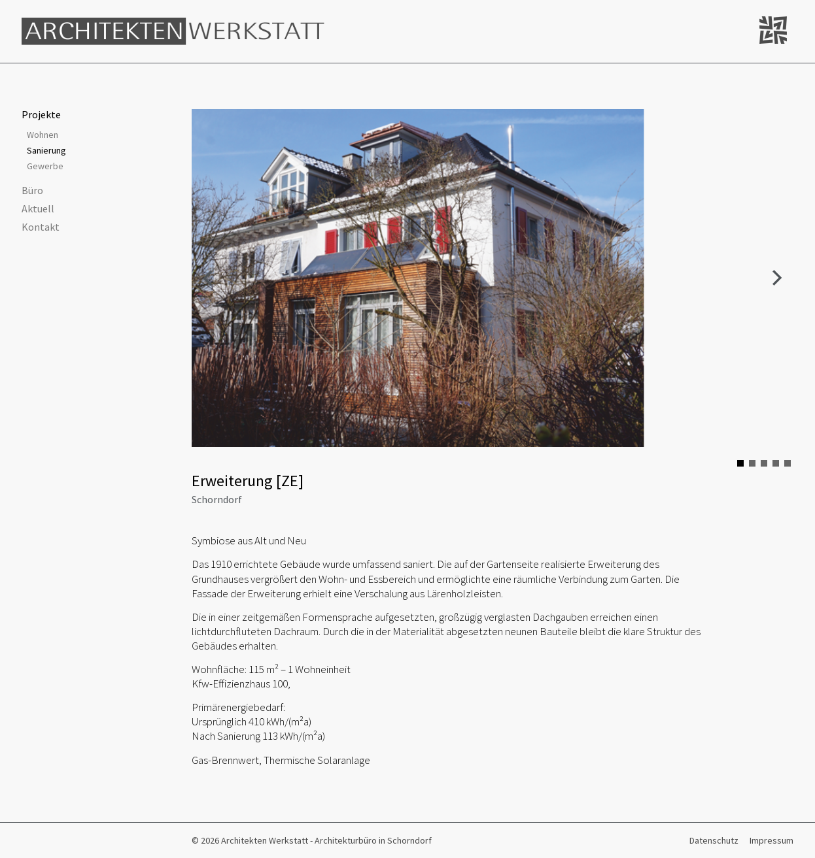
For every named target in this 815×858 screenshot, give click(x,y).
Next (776, 278)
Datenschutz (713, 840)
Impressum (771, 840)
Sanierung (46, 150)
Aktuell (38, 208)
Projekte (41, 114)
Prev (208, 278)
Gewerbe (45, 166)
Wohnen (42, 134)
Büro (32, 190)
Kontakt (41, 227)
